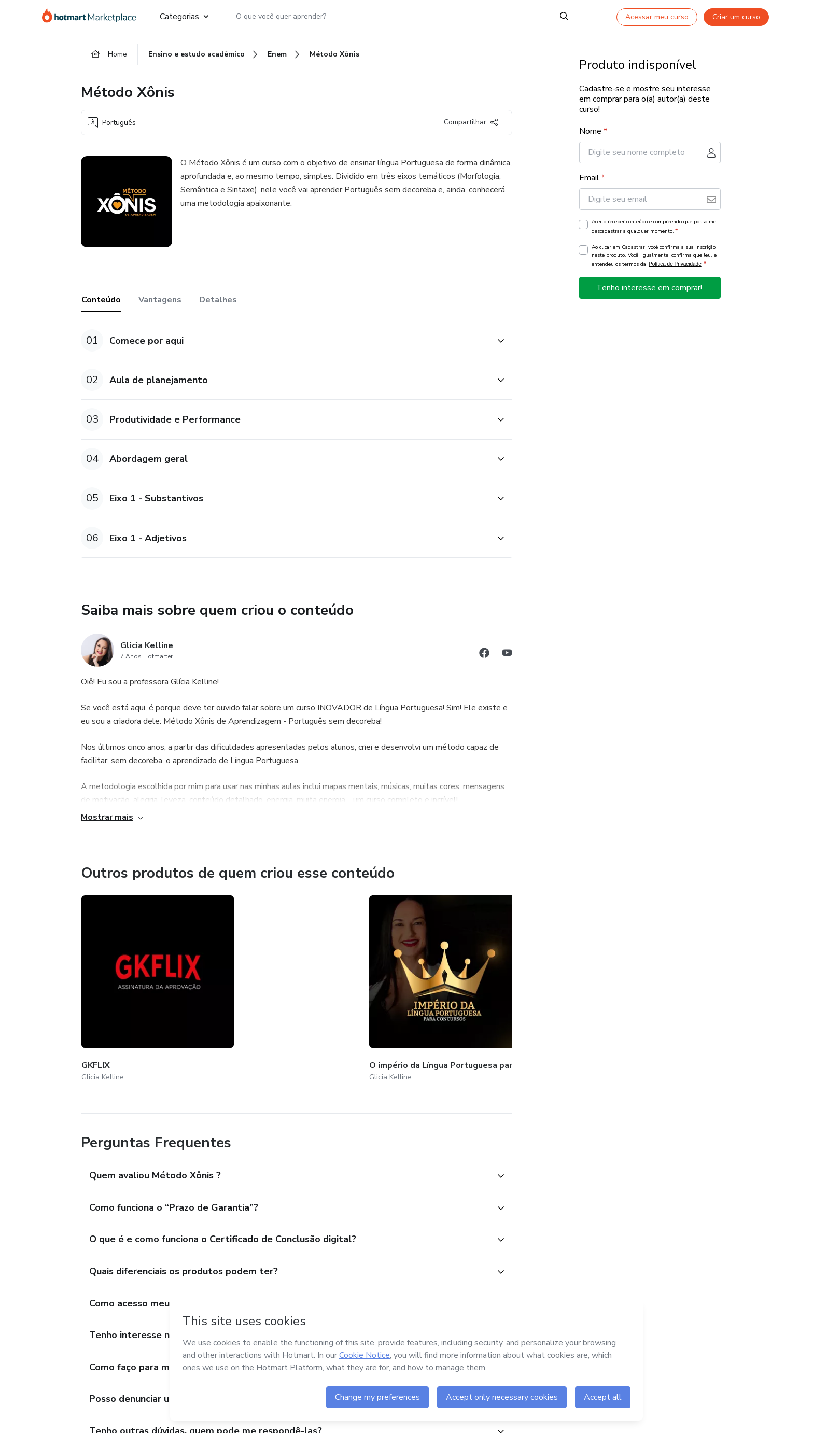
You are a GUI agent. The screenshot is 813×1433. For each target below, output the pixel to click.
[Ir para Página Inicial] (92, 16)
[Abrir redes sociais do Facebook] (484, 660)
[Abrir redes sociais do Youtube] (507, 660)
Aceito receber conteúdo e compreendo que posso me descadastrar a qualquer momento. (654, 232)
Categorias (184, 16)
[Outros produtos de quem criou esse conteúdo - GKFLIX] (138, 981)
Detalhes (218, 305)
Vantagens (159, 305)
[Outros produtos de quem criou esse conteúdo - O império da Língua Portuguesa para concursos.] (262, 981)
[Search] (564, 16)
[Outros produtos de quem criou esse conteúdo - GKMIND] (508, 981)
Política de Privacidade (675, 270)
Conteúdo (101, 305)
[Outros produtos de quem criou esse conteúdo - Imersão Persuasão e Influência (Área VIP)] (385, 981)
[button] (285, 346)
